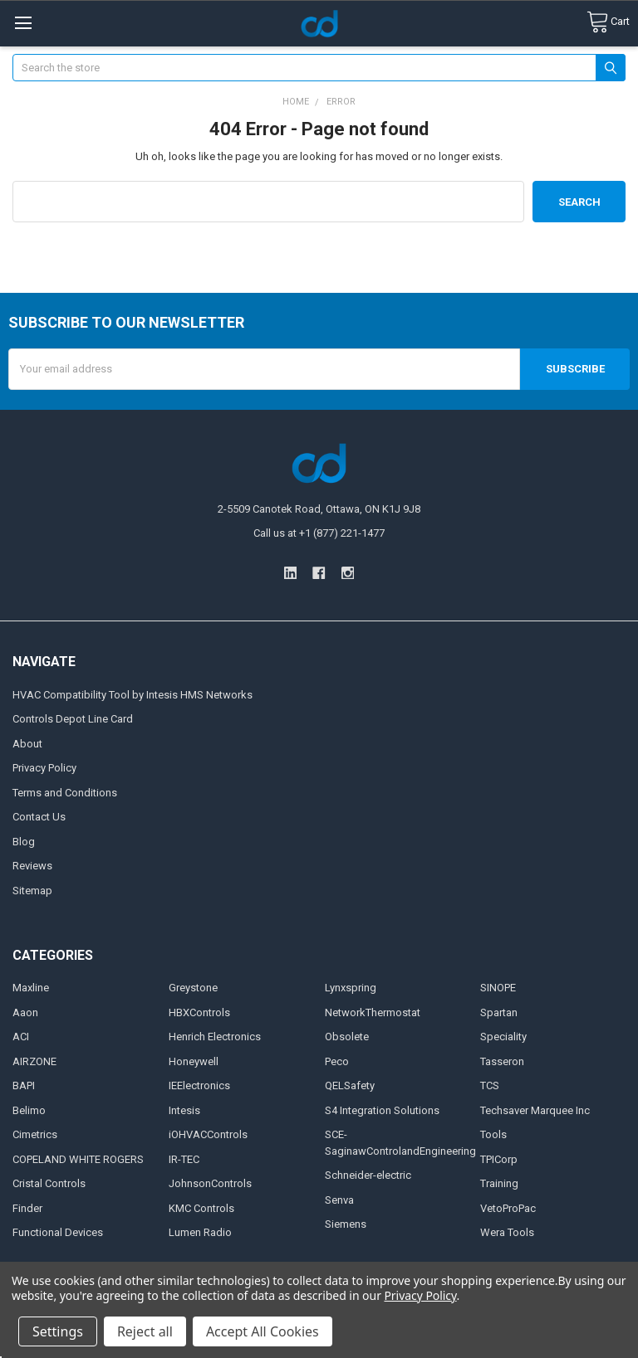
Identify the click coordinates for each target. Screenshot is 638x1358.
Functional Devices (57, 1232)
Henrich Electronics (215, 1036)
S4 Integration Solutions (382, 1110)
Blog (23, 841)
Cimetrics (34, 1134)
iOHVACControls (208, 1134)
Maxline (30, 987)
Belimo (29, 1110)
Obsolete (347, 1036)
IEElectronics (199, 1085)
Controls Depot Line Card (72, 719)
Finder (27, 1208)
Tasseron (502, 1061)
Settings (57, 1331)
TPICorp (499, 1159)
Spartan (499, 1012)
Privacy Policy (44, 768)
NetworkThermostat (372, 1012)
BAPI (23, 1085)
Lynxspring (350, 987)
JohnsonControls (210, 1183)
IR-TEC (184, 1159)
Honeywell (193, 1061)
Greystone (193, 987)
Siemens (345, 1224)
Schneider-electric (368, 1175)
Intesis (184, 1110)
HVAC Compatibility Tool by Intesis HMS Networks (132, 695)
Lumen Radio (200, 1232)
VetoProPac (508, 1208)
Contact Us (39, 816)
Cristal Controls (49, 1183)
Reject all (145, 1331)
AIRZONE (34, 1061)
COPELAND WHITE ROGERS (78, 1159)
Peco (337, 1061)
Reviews (32, 865)
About (27, 743)
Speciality (503, 1036)
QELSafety (350, 1085)
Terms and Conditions (64, 792)
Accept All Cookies (262, 1331)
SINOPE (498, 987)
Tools (493, 1134)
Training (499, 1183)
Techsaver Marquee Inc (535, 1110)
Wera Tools (507, 1232)
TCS (489, 1085)
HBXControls (199, 1012)
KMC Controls (201, 1208)
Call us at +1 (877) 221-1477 (319, 533)
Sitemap (32, 890)
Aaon (25, 1012)
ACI (20, 1036)
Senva (339, 1200)
